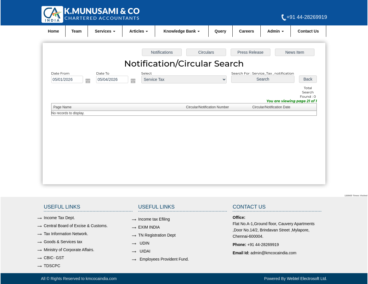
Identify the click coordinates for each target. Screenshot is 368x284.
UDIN (144, 243)
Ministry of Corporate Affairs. (69, 249)
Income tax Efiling (154, 219)
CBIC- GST (54, 257)
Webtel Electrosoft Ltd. (307, 278)
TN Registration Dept (157, 235)
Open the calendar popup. (89, 81)
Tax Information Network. (66, 233)
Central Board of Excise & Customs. (76, 225)
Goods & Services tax (63, 241)
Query (220, 31)
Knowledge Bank (181, 31)
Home (53, 31)
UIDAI (145, 251)
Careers (246, 31)
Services (105, 31)
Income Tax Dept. (59, 217)
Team (77, 31)
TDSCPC (52, 265)
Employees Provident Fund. (164, 259)
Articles (138, 31)
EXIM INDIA (149, 227)
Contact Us (308, 31)
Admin (275, 31)
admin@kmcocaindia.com (273, 253)
